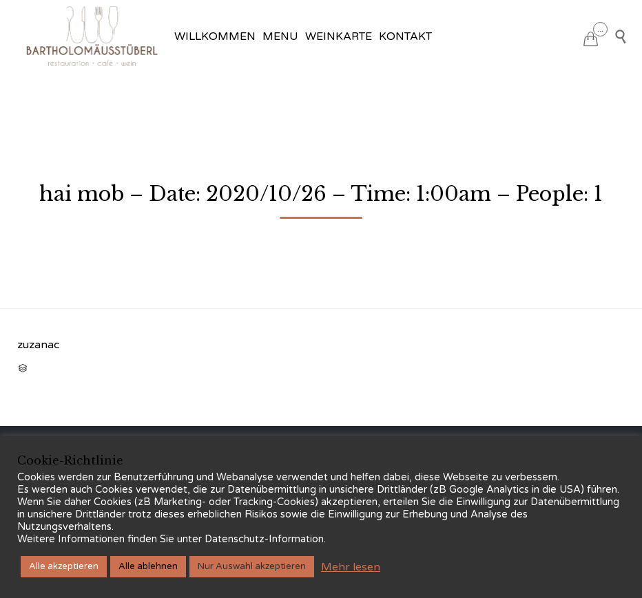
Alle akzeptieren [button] (64, 566)
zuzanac (38, 345)
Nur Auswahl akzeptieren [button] (252, 566)
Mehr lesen (350, 567)
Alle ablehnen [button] (148, 566)
